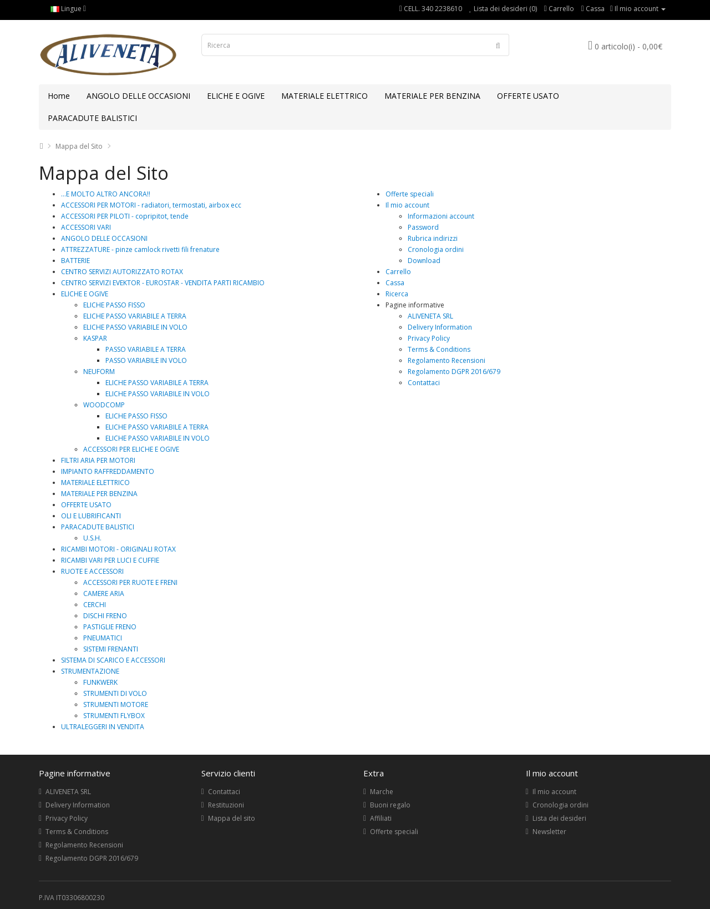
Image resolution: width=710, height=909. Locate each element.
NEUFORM (99, 371)
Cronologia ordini (436, 249)
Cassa (395, 282)
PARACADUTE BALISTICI (92, 118)
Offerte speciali (410, 194)
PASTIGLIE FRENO (109, 627)
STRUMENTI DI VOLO (115, 693)
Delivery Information (440, 327)
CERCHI (94, 604)
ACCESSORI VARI (86, 227)
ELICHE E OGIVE (236, 95)
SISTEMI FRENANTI (110, 649)
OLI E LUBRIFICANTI (91, 516)
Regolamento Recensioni (446, 360)
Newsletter (549, 831)
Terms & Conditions (439, 349)
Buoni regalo (390, 805)
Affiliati (381, 818)
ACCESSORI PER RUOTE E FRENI (130, 582)
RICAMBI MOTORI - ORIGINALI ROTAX (118, 549)
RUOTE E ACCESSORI (92, 571)
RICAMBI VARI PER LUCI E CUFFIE (110, 560)
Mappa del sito (231, 818)
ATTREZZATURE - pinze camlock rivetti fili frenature (140, 249)
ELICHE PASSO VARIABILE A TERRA (134, 316)
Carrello (398, 271)
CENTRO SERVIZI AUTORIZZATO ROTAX (122, 271)
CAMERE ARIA (103, 593)
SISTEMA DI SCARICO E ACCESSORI (113, 660)
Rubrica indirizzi (433, 238)
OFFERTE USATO (528, 95)
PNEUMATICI (102, 638)
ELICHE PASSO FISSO (114, 305)
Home (59, 95)
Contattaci (424, 382)
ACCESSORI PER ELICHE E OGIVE (131, 449)
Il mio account (407, 205)
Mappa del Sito (79, 146)
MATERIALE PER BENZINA (432, 95)
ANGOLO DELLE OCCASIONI (138, 95)
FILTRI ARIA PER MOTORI (98, 460)
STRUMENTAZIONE (90, 671)
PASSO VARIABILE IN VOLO (146, 360)
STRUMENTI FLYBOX (114, 715)
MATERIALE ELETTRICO (324, 95)
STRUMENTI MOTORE (115, 704)
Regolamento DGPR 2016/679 (454, 371)
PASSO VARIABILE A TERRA (145, 349)
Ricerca (397, 294)
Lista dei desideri (559, 818)
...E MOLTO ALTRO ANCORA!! (105, 194)
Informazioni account (441, 216)
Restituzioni (226, 805)
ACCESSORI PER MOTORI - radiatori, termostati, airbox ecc (151, 205)
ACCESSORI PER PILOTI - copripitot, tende (125, 216)
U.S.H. (92, 538)
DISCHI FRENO (105, 615)
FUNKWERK (100, 682)
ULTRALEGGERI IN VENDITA (102, 726)
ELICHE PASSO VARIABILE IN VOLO (135, 327)
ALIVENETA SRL (430, 316)
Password (423, 227)
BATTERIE (75, 260)
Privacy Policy (429, 338)
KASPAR (95, 338)
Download (424, 260)
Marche (381, 791)
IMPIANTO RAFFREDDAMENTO (107, 471)
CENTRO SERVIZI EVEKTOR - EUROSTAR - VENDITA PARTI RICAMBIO (163, 282)
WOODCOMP (104, 405)
